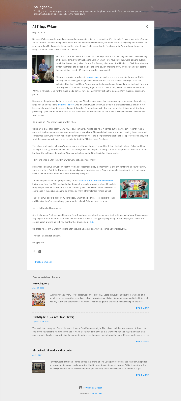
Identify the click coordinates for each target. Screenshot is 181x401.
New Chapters (40, 283)
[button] (147, 27)
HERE (91, 222)
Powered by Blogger (90, 387)
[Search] (152, 7)
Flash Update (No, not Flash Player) (53, 317)
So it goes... (43, 7)
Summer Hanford (66, 104)
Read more (142, 308)
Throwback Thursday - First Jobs (52, 350)
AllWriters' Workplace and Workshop (96, 180)
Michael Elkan (97, 393)
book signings (92, 77)
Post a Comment (43, 262)
